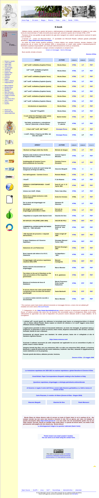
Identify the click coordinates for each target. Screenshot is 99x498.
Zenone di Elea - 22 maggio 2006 (83, 357)
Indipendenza (8, 82)
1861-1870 (7, 66)
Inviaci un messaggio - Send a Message (58, 50)
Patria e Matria (9, 81)
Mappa (43, 20)
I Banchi (7, 76)
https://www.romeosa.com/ (59, 339)
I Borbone (7, 69)
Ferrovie (7, 77)
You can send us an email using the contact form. (58, 437)
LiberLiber (78, 490)
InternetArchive (67, 490)
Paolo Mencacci (83, 402)
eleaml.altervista (9, 113)
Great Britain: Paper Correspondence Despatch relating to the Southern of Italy (59, 376)
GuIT (48, 490)
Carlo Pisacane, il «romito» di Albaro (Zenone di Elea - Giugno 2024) (59, 395)
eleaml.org (7, 110)
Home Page (25, 20)
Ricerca (50, 20)
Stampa (6, 90)
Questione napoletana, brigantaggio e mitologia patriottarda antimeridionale (59, 382)
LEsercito (7, 71)
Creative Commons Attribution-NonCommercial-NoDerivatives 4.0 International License (58, 455)
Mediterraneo (8, 87)
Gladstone (7, 74)
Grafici (6, 97)
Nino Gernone (8, 92)
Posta (57, 20)
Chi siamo (35, 20)
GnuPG (6, 103)
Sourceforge (56, 490)
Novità (70, 20)
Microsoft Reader (43, 307)
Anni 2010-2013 (9, 99)
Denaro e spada (9, 61)
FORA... (76, 20)
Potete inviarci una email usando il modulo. (58, 436)
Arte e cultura (8, 100)
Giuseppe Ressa (61, 129)
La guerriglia (8, 68)
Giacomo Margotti (34, 402)
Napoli (6, 79)
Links (63, 20)
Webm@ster (75, 494)
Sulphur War (8, 72)
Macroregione (8, 85)
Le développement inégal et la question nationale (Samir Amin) (59, 426)
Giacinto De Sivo (59, 402)
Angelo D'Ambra (9, 95)
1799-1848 (7, 63)
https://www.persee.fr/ (47, 421)
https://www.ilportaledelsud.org (48, 310)
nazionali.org (8, 111)
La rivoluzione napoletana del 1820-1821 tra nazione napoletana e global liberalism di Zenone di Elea (59, 370)
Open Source (26, 490)
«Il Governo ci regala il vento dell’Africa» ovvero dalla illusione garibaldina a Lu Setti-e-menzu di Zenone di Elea (59, 388)
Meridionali (7, 89)
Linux (42, 490)
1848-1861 (7, 64)
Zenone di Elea (9, 94)
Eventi (6, 102)
